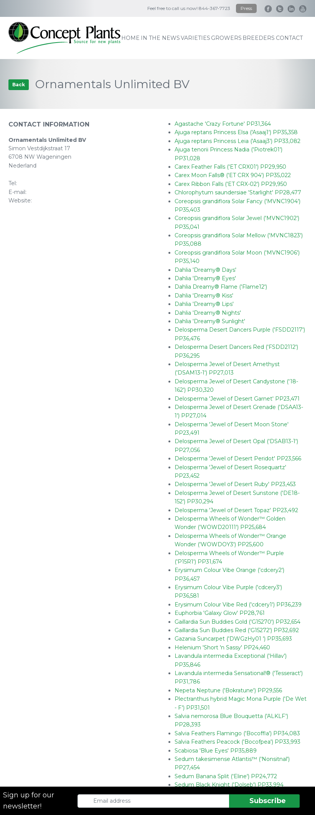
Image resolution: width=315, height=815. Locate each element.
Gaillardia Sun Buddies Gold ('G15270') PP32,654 (237, 621)
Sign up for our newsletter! (28, 800)
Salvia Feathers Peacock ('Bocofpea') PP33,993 (237, 741)
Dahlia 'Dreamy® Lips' (204, 304)
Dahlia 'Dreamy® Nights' (208, 312)
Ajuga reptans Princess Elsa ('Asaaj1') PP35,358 (236, 132)
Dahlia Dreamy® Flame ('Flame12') (221, 286)
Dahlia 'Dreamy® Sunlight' (210, 321)
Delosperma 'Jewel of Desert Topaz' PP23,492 (236, 510)
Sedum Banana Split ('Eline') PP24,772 (226, 776)
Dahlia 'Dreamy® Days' (205, 269)
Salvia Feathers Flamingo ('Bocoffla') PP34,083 (237, 733)
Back (18, 84)
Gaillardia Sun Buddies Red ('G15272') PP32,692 (237, 630)
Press (246, 8)
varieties (195, 38)
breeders (258, 38)
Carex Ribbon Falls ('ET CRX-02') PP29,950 (231, 184)
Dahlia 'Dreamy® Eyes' (205, 278)
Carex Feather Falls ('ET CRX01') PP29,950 (230, 166)
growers (226, 38)
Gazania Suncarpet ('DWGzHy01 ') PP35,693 (233, 638)
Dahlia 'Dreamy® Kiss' (204, 295)
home (130, 38)
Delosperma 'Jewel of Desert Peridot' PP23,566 (238, 458)
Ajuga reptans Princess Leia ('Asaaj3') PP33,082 (237, 141)
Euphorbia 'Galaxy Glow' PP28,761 (220, 613)
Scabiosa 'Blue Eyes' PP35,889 (216, 750)
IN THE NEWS (160, 38)
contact (289, 38)
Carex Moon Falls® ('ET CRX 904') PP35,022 (233, 175)
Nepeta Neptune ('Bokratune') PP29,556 (228, 690)
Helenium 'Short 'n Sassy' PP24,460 (222, 647)
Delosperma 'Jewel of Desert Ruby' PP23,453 (235, 484)
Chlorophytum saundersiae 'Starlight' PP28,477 (238, 192)
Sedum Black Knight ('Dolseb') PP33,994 (229, 784)
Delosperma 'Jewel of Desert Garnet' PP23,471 (237, 398)
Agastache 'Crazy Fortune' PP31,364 (223, 123)
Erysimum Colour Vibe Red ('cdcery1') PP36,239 (238, 604)
